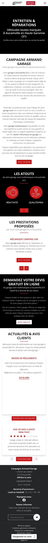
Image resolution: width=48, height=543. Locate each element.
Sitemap (24, 535)
